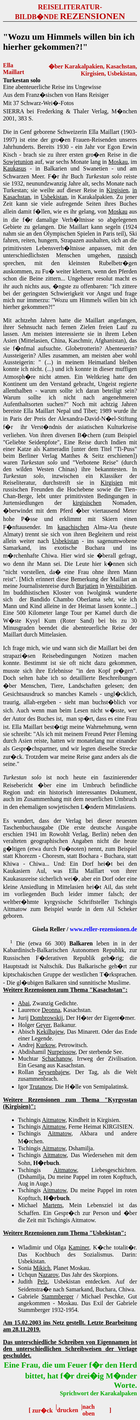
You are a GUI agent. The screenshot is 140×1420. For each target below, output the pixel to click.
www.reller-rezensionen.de (103, 929)
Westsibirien (121, 586)
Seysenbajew (53, 1072)
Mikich (41, 1268)
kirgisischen (87, 503)
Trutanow (40, 1086)
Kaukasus (14, 168)
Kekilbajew (50, 1031)
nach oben (89, 1410)
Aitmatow (53, 1120)
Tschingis (30, 1155)
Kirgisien (117, 190)
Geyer (43, 1025)
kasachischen (73, 527)
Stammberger (57, 1296)
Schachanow (57, 1058)
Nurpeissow (61, 1052)
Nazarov (48, 1275)
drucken (67, 1410)
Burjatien (87, 586)
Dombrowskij (46, 1018)
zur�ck (42, 1410)
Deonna (51, 1010)
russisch (127, 255)
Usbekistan (54, 197)
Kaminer (78, 1247)
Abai (23, 1003)
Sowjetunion (18, 162)
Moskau (118, 162)
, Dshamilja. (79, 1148)
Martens (52, 1205)
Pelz (42, 1281)
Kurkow (45, 1045)
